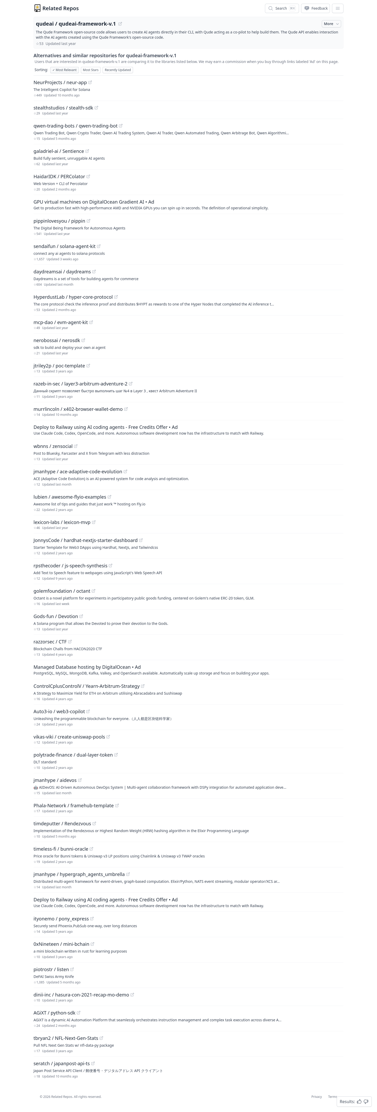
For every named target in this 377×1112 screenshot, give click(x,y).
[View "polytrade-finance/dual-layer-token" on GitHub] (116, 755)
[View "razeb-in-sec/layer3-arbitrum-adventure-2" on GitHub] (131, 384)
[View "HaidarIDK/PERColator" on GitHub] (88, 176)
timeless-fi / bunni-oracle (61, 849)
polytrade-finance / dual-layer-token (73, 755)
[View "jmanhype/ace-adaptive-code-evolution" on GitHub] (125, 471)
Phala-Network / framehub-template (74, 805)
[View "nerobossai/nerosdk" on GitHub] (83, 340)
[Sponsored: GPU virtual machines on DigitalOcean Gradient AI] (188, 204)
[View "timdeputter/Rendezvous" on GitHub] (94, 823)
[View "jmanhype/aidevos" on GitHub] (80, 780)
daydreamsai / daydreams (62, 271)
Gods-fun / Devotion (56, 616)
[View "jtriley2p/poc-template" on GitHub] (88, 366)
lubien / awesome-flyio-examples (70, 497)
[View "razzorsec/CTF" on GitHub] (70, 641)
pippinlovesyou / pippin (59, 221)
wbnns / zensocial (53, 446)
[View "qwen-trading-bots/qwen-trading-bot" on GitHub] (121, 126)
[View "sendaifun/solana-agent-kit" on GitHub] (99, 246)
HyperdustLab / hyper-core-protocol (73, 297)
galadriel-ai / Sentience (59, 151)
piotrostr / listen (51, 969)
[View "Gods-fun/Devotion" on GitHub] (81, 616)
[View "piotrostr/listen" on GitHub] (72, 969)
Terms (332, 1096)
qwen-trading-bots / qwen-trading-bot (76, 126)
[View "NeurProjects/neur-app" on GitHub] (90, 82)
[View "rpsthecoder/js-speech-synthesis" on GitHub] (110, 565)
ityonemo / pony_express (61, 918)
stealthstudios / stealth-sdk (63, 108)
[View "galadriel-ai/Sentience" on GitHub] (87, 151)
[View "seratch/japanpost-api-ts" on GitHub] (93, 1063)
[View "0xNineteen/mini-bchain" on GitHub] (92, 944)
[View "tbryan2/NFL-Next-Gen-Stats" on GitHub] (101, 1038)
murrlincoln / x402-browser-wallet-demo (78, 409)
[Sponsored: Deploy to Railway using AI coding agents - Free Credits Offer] (188, 429)
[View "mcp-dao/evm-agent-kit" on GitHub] (91, 322)
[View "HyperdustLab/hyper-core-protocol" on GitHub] (116, 297)
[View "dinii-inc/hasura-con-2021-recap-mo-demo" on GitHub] (132, 995)
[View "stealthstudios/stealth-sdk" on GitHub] (96, 108)
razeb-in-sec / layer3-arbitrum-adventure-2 (80, 384)
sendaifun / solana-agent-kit (65, 246)
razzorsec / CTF (50, 641)
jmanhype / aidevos (55, 780)
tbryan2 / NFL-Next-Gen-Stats (66, 1038)
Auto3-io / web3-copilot (59, 711)
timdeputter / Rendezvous (62, 823)
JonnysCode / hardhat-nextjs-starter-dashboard (86, 540)
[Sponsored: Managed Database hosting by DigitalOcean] (188, 669)
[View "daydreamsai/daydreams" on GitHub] (94, 271)
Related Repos (60, 8)
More (332, 23)
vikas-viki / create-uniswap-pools (69, 737)
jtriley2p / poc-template (59, 365)
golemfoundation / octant (62, 591)
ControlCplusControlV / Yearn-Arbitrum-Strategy (87, 686)
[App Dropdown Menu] (337, 8)
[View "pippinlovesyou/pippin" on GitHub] (88, 221)
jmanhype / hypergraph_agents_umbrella (79, 874)
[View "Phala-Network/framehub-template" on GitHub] (117, 805)
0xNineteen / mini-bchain (61, 944)
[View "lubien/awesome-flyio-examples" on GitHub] (109, 497)
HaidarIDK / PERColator (59, 176)
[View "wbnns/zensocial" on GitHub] (76, 446)
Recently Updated (118, 70)
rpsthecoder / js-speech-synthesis (70, 565)
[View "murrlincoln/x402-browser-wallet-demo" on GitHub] (126, 409)
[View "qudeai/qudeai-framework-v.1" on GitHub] (120, 24)
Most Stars (91, 70)
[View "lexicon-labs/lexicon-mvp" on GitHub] (94, 522)
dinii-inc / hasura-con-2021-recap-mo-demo (81, 995)
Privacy (316, 1096)
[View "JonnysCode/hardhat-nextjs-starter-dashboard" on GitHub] (141, 540)
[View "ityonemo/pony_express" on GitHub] (92, 919)
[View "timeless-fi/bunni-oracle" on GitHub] (91, 849)
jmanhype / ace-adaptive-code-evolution (78, 471)
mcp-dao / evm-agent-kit (61, 322)
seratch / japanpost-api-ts (62, 1063)
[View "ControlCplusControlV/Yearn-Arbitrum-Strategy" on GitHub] (143, 686)
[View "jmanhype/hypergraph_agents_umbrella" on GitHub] (128, 874)
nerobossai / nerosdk (57, 340)
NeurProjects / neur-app (60, 82)
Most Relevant (64, 70)
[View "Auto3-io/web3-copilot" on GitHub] (88, 711)
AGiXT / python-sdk (54, 1013)
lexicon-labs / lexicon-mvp (62, 522)
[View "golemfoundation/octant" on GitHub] (93, 591)
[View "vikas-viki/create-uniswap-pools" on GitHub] (108, 737)
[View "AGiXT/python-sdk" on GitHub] (78, 1013)
